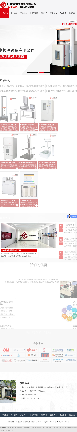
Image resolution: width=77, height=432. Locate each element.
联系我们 (72, 13)
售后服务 (63, 13)
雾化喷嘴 (46, 427)
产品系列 (5, 80)
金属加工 (10, 430)
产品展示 (23, 13)
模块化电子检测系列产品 (39, 91)
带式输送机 (57, 427)
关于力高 (14, 13)
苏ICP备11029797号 (62, 422)
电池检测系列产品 (54, 86)
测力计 (51, 427)
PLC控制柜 (26, 427)
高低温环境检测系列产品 (39, 86)
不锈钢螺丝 (38, 427)
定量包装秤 (18, 427)
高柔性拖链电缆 (67, 427)
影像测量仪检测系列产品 (23, 86)
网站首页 (5, 13)
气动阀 (32, 427)
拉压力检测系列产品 (7, 86)
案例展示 (53, 13)
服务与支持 (34, 13)
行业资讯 (74, 218)
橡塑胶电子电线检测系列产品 (23, 91)
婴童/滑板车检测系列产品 (7, 91)
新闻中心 (44, 13)
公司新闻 (63, 218)
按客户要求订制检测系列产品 (54, 91)
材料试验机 (10, 427)
